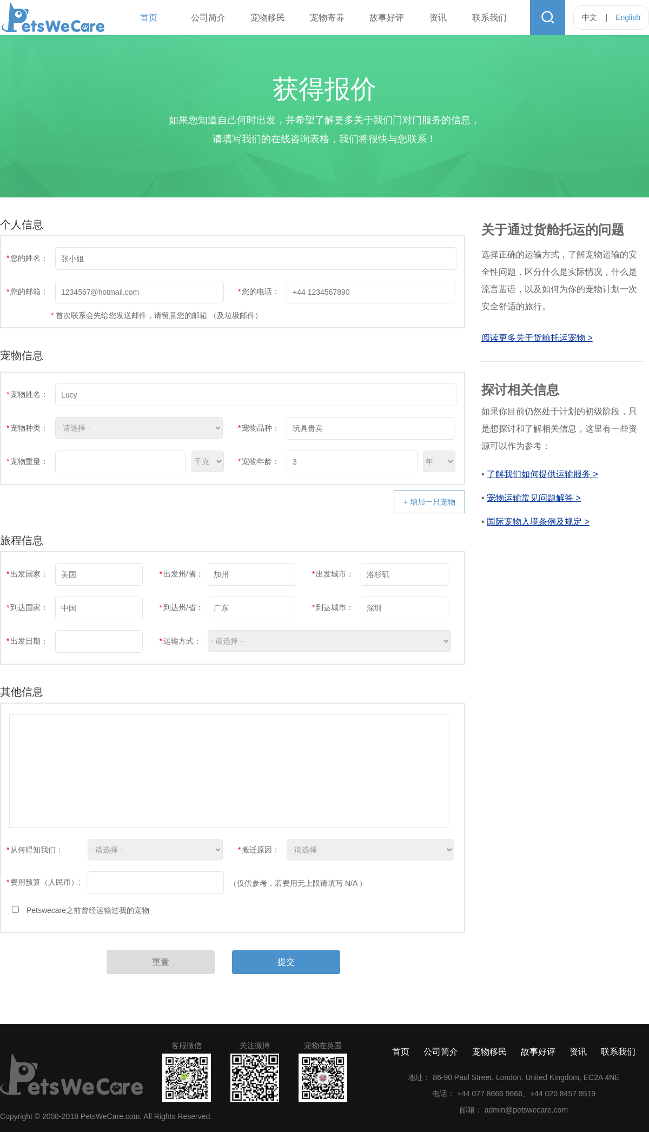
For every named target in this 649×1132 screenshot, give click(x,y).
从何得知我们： (34, 849)
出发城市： (333, 574)
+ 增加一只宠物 (429, 502)
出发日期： (27, 641)
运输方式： (180, 641)
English (627, 17)
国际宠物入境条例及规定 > (538, 521)
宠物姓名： (27, 394)
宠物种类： (27, 427)
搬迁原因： (259, 849)
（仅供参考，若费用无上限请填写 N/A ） (298, 883)
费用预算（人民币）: (43, 882)
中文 (589, 17)
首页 (148, 17)
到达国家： (27, 607)
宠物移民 (267, 17)
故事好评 (386, 17)
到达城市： (333, 607)
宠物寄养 (327, 17)
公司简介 (208, 17)
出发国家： (27, 574)
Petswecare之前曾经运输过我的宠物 (88, 910)
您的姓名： (27, 258)
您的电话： (259, 291)
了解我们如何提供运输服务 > (542, 474)
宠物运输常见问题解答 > (534, 497)
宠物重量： (27, 461)
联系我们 (489, 17)
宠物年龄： (259, 461)
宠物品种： (259, 427)
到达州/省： (181, 607)
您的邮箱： (27, 291)
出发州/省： (181, 574)
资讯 (438, 17)
